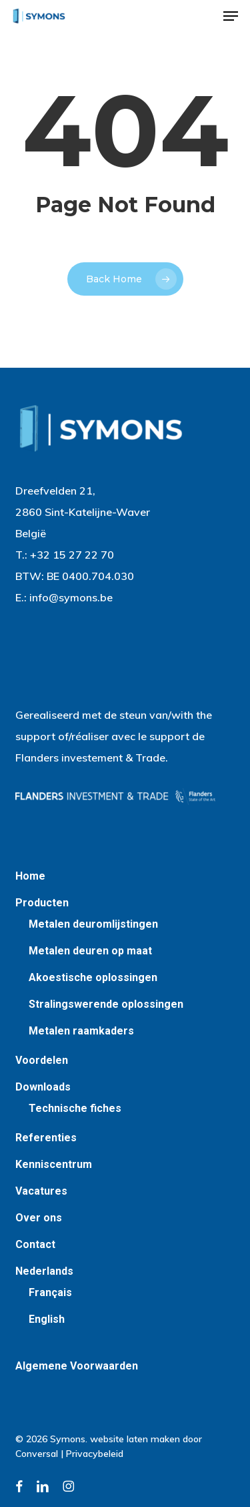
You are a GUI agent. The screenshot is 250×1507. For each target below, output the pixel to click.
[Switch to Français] (132, 1292)
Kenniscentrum (53, 1164)
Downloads (43, 1087)
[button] (230, 16)
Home (30, 876)
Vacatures (41, 1191)
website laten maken (135, 1439)
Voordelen (41, 1060)
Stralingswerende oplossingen (106, 1004)
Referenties (46, 1137)
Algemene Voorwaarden (76, 1366)
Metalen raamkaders (81, 1030)
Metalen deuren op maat (90, 950)
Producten (42, 902)
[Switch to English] (132, 1319)
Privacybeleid (94, 1454)
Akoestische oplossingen (93, 977)
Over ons (38, 1217)
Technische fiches (75, 1108)
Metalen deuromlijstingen (93, 924)
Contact (35, 1244)
